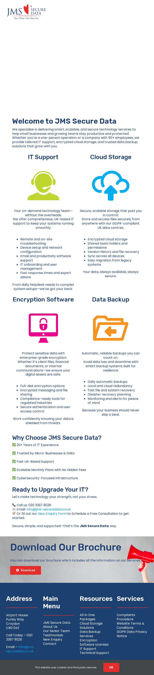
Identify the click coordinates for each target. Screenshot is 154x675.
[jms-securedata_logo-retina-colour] (26, 5)
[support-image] (43, 164)
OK (111, 667)
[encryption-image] (43, 306)
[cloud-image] (111, 164)
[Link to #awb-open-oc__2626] (139, 12)
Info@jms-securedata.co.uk (49, 509)
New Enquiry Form (52, 513)
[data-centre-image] (111, 306)
